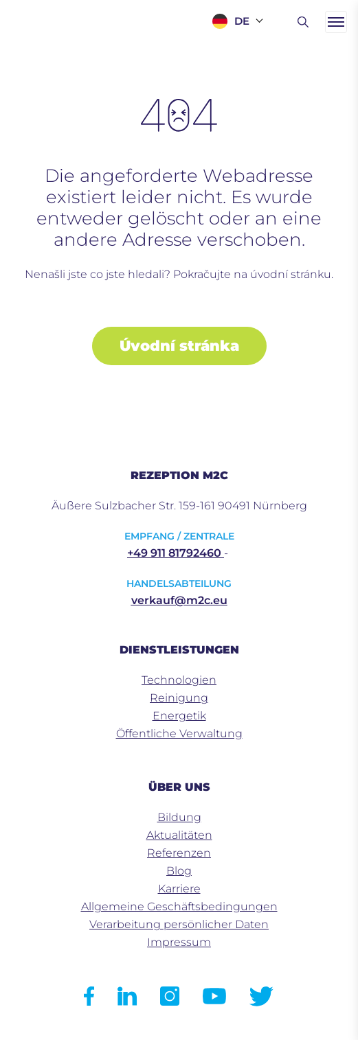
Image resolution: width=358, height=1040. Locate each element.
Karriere (179, 888)
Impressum (179, 942)
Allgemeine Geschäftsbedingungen (179, 906)
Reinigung (179, 697)
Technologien (179, 679)
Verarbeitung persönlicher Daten (179, 924)
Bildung (179, 817)
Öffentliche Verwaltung (179, 733)
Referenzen (179, 852)
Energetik (179, 715)
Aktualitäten (179, 835)
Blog (179, 870)
